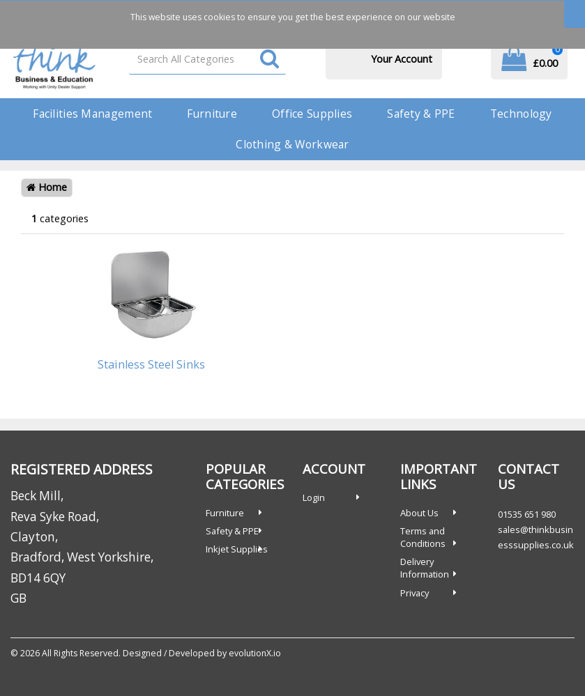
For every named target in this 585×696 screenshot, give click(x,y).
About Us (419, 512)
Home (46, 187)
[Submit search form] (269, 59)
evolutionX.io (255, 653)
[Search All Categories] (207, 59)
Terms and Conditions (423, 537)
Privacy (414, 593)
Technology (521, 113)
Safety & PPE (421, 113)
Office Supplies (312, 113)
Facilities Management (92, 113)
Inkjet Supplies (237, 549)
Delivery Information (424, 567)
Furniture (212, 113)
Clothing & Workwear (292, 144)
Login (314, 497)
